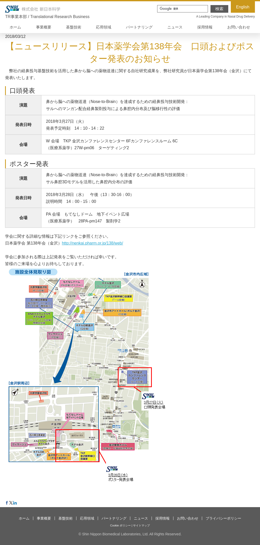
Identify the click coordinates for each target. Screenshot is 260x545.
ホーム (15, 27)
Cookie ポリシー (120, 525)
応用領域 (103, 27)
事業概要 (43, 27)
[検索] (182, 8)
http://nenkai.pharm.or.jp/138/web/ (92, 243)
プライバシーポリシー (223, 518)
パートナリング (139, 27)
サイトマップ (141, 525)
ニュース (175, 27)
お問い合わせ (238, 27)
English (242, 7)
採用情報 (205, 27)
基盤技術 (73, 27)
